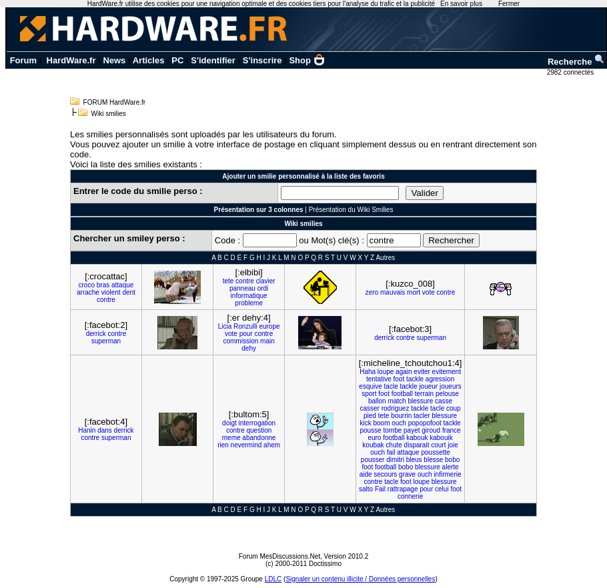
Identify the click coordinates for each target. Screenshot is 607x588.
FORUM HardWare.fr (114, 102)
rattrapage (403, 489)
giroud (431, 430)
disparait (417, 445)
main (267, 341)
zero (372, 292)
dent (128, 292)
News (114, 60)
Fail (380, 489)
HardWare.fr (71, 60)
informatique (249, 295)
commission (240, 341)
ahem (271, 445)
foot (398, 379)
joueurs (451, 386)
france (451, 430)
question (258, 430)
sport (369, 393)
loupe (386, 371)
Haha (368, 371)
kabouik (441, 437)
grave (407, 474)
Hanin (86, 430)
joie (453, 445)
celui (442, 489)
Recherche (576, 62)
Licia (225, 326)
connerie (410, 496)
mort (413, 292)
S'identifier (213, 60)
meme (231, 437)
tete (228, 281)
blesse (433, 459)
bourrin (401, 415)
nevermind (246, 445)
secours (385, 474)
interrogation (257, 423)
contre (106, 299)
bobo (452, 459)
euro (374, 437)
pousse (370, 430)
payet (412, 430)
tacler (422, 415)
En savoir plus (461, 3)
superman (106, 341)
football (402, 393)
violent (111, 292)
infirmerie (447, 474)
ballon (377, 401)
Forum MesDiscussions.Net (279, 556)
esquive (370, 386)
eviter (422, 371)
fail (391, 452)
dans (104, 430)
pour (246, 333)
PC (177, 60)
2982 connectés (571, 72)
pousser (373, 459)
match (397, 401)
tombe (392, 430)
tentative (379, 379)
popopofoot (425, 423)
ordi (263, 288)
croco (87, 285)
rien (223, 445)
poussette (435, 452)
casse (443, 401)
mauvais (392, 292)
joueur (428, 386)
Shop (307, 60)
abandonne (258, 437)
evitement (446, 371)
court (438, 445)
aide (366, 474)
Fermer (509, 3)
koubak (373, 445)
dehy (248, 348)
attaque (122, 285)
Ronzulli (245, 326)
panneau (242, 288)
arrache (88, 292)
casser (369, 408)
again (404, 371)
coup (453, 408)
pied (370, 415)
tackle (415, 379)
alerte (450, 467)
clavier (265, 281)
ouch (399, 423)
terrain (424, 393)
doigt (229, 423)
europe (269, 326)
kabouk (417, 437)
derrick (96, 333)
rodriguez (396, 408)
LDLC (273, 579)
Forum (23, 60)
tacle (391, 386)
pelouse (447, 393)
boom (381, 423)
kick (365, 423)
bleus (414, 459)
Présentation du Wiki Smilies (351, 209)
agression (440, 379)
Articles (149, 60)
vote (428, 292)
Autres (385, 257)
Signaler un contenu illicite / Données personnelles (360, 579)
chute (394, 445)
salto (366, 489)
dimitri (395, 459)
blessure (420, 401)
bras (103, 285)
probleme (249, 303)
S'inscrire (262, 60)
